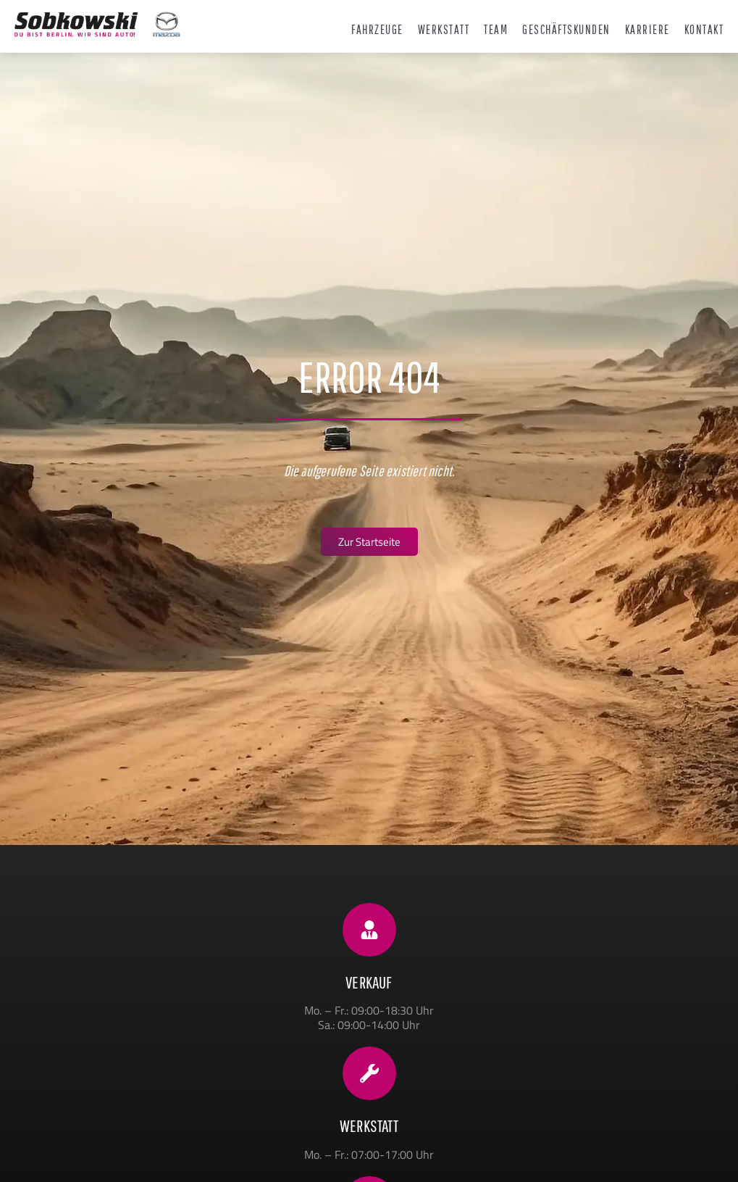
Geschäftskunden (566, 29)
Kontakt (704, 29)
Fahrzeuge (377, 29)
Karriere (647, 29)
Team (496, 29)
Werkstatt (444, 29)
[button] (32, 1150)
